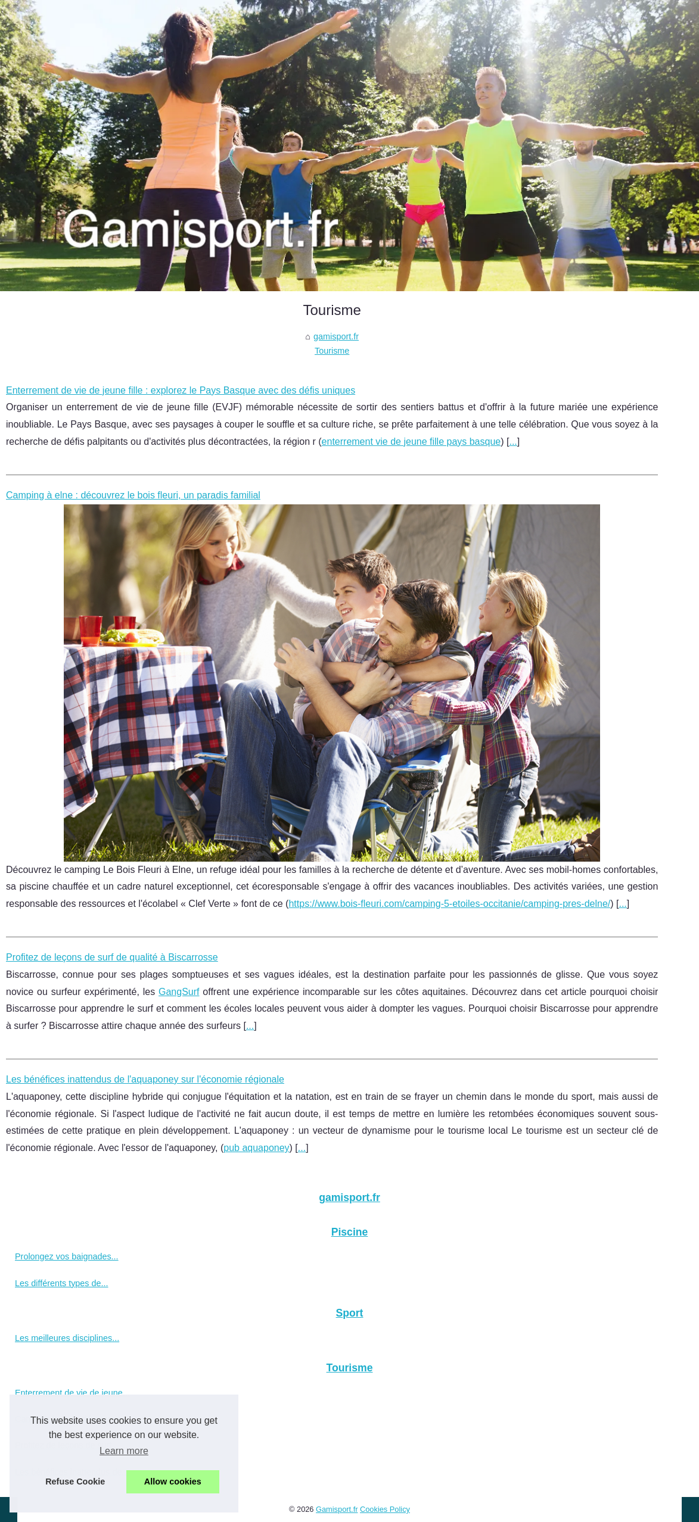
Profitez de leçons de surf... (67, 1445)
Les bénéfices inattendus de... (72, 1472)
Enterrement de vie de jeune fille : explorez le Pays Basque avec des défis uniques (180, 390)
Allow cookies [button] (172, 1481)
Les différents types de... (61, 1283)
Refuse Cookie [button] (75, 1481)
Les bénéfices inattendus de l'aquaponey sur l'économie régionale (145, 1079)
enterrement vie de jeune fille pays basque (411, 441)
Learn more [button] (124, 1451)
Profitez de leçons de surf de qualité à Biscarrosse (112, 957)
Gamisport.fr (337, 1509)
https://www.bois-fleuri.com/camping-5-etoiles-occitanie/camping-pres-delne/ (449, 904)
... (513, 441)
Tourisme (332, 350)
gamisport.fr (336, 336)
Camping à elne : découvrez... (72, 1419)
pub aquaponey (256, 1148)
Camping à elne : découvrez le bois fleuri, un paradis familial (133, 495)
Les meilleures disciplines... (67, 1338)
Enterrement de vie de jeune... (72, 1393)
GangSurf (179, 992)
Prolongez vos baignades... (67, 1256)
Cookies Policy (385, 1509)
